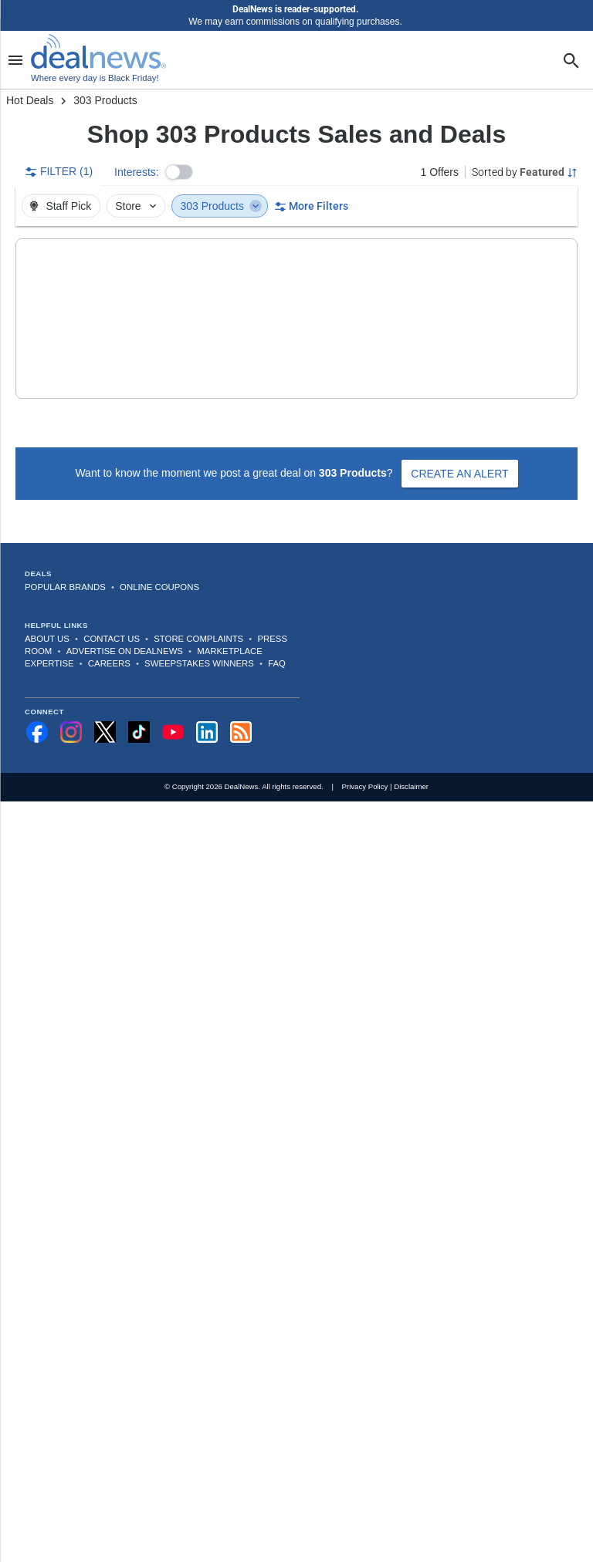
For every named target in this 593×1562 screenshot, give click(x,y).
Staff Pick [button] (59, 206)
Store (137, 206)
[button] (179, 172)
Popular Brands (65, 562)
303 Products (221, 206)
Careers (109, 638)
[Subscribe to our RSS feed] (241, 707)
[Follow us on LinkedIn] (207, 707)
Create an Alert (459, 449)
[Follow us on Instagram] (71, 707)
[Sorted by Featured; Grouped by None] (525, 172)
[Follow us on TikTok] (139, 707)
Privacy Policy (365, 761)
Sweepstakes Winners (199, 638)
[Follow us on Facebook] (37, 707)
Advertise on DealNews (124, 626)
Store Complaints (198, 614)
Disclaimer (411, 761)
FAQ (277, 638)
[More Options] (555, 254)
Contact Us (111, 614)
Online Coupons (159, 562)
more (448, 359)
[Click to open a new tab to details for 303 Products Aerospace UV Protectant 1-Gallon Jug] (81, 306)
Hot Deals (29, 100)
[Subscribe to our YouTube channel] (173, 707)
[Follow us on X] (105, 707)
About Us (47, 614)
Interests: (136, 172)
